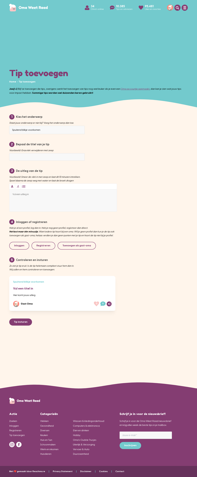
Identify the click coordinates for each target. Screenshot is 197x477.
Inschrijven (130, 445)
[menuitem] (13, 81)
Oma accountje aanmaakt (135, 88)
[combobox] (47, 130)
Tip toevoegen (17, 435)
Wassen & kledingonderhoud (88, 421)
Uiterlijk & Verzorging (84, 444)
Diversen (44, 430)
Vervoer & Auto (81, 449)
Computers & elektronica (86, 425)
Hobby (76, 435)
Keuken (44, 435)
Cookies (107, 471)
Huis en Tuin (46, 439)
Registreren (15, 430)
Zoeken (13, 421)
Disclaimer (89, 471)
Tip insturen (20, 321)
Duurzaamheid (81, 453)
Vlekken (44, 421)
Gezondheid (47, 425)
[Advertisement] (98, 39)
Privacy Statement (66, 471)
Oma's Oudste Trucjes (84, 439)
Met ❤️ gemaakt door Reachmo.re (31, 471)
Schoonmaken (48, 444)
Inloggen (14, 425)
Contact (119, 471)
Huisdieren (45, 453)
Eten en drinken (81, 430)
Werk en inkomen (49, 449)
